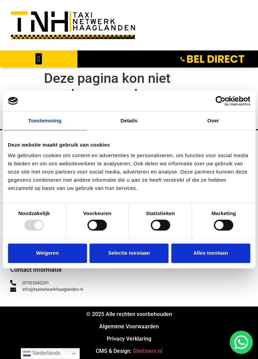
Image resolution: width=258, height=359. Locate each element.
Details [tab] (129, 120)
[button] (38, 58)
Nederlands (41, 353)
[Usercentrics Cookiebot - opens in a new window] (220, 101)
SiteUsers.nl (147, 351)
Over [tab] (213, 120)
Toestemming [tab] (45, 120)
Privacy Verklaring (129, 338)
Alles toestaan (210, 253)
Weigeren (47, 253)
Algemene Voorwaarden (129, 326)
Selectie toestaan (129, 253)
